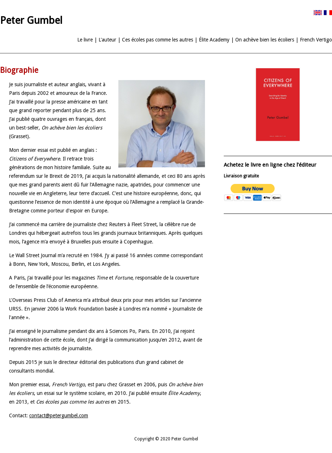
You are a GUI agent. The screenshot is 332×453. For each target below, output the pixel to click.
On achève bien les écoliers (264, 40)
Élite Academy (214, 40)
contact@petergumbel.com (58, 415)
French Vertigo (316, 40)
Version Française (328, 12)
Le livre (85, 40)
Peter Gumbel (31, 20)
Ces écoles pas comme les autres (157, 40)
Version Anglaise (318, 12)
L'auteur (107, 40)
